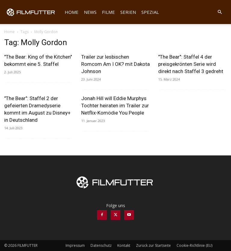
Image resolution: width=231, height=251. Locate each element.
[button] (219, 12)
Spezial (150, 12)
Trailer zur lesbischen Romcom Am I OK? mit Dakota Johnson (115, 64)
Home (72, 12)
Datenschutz (101, 245)
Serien (128, 12)
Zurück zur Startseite (153, 245)
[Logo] (33, 12)
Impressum (75, 245)
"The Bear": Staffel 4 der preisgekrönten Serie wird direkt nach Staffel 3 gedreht (190, 64)
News (90, 12)
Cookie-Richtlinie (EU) (194, 245)
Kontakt (123, 245)
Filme (108, 12)
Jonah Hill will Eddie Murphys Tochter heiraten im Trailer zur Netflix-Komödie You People (115, 105)
